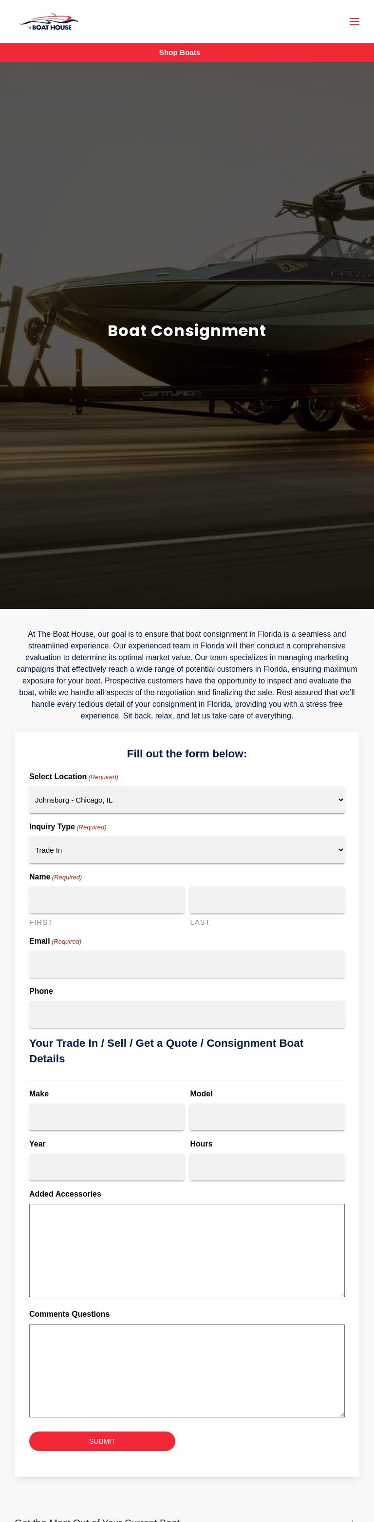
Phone (41, 991)
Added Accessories (65, 1194)
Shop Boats (179, 52)
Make (39, 1094)
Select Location (73, 777)
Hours (201, 1144)
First (41, 922)
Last (200, 922)
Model (201, 1094)
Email (55, 942)
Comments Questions (69, 1314)
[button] (354, 21)
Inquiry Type (68, 827)
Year (37, 1144)
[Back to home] (49, 21)
